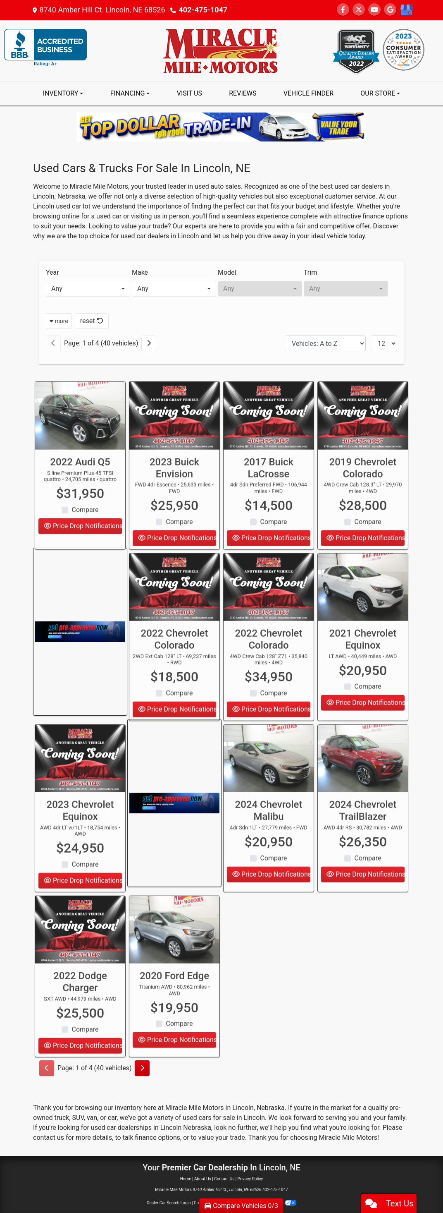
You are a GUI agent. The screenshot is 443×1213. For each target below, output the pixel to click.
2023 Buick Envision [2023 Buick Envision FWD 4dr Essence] (174, 493)
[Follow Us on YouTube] (374, 9)
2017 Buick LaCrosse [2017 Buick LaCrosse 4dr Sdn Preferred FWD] (268, 493)
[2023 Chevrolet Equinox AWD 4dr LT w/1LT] (80, 784)
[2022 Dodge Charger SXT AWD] (80, 955)
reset (91, 321)
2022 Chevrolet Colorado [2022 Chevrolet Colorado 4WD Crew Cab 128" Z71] (268, 664)
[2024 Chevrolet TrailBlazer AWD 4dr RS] (363, 784)
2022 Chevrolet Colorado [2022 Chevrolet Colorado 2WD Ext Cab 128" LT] (174, 664)
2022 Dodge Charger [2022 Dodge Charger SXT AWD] (80, 1007)
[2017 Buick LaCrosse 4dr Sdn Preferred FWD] (269, 441)
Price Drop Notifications (271, 900)
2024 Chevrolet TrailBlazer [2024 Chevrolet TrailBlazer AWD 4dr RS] (363, 836)
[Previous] (53, 343)
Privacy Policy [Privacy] (250, 1179)
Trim (310, 272)
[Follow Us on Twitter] (358, 9)
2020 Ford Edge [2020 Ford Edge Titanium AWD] (174, 1001)
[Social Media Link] (406, 10)
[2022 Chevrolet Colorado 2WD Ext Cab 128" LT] (174, 613)
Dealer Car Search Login (169, 1203)
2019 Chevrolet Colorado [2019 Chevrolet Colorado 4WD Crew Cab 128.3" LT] (363, 493)
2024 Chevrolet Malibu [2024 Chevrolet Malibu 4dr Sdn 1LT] (268, 836)
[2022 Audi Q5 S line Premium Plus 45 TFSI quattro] (80, 441)
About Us (202, 1179)
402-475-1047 (203, 9)
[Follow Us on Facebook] (343, 9)
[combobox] (88, 289)
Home (185, 1179)
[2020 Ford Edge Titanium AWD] (174, 955)
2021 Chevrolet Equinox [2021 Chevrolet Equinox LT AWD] (363, 664)
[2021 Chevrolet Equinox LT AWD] (363, 613)
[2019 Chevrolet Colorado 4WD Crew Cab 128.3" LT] (363, 441)
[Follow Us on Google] (390, 9)
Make (140, 272)
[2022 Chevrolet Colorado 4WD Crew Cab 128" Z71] (269, 613)
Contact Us (224, 1179)
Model (227, 272)
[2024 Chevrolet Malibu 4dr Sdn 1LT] (269, 784)
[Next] (148, 343)
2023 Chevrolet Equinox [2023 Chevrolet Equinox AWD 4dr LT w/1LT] (80, 836)
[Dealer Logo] (221, 50)
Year (52, 272)
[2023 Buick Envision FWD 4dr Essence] (174, 441)
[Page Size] (384, 343)
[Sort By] (325, 343)
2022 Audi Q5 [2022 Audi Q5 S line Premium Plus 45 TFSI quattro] (80, 487)
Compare (84, 535)
